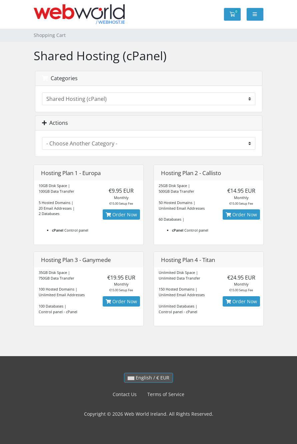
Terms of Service (165, 394)
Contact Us (125, 394)
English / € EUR (148, 377)
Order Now (121, 214)
